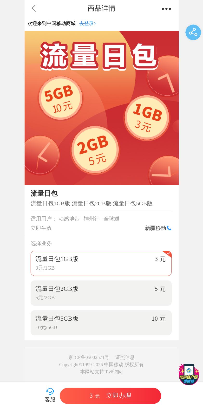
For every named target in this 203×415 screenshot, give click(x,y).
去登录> (88, 23)
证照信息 (125, 357)
